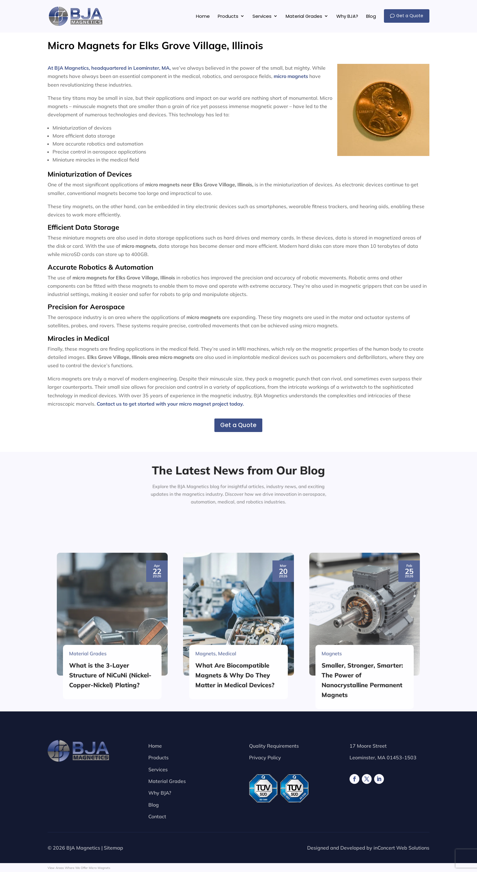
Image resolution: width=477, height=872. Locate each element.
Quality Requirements (274, 746)
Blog (153, 805)
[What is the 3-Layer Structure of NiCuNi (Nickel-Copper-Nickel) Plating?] (112, 729)
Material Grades (167, 781)
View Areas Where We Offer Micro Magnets (79, 868)
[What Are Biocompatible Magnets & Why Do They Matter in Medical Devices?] (238, 729)
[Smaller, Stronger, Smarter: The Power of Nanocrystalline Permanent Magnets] (364, 729)
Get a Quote (238, 425)
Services (158, 769)
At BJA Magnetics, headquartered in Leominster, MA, (109, 68)
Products (158, 757)
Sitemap (113, 848)
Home (155, 746)
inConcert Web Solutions (401, 848)
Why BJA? (159, 793)
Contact (157, 816)
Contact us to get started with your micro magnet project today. (170, 404)
